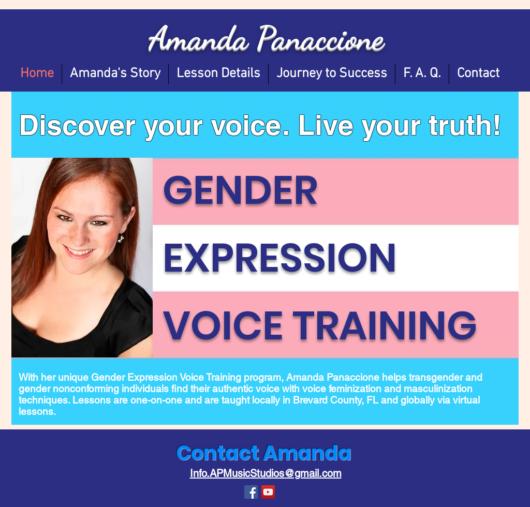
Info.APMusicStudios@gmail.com (266, 473)
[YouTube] (268, 492)
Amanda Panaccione (266, 38)
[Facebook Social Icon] (251, 492)
